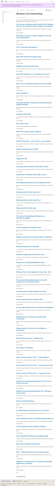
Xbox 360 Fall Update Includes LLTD (28, 444)
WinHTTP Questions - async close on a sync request (33, 141)
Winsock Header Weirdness (25, 401)
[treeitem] (7, 14)
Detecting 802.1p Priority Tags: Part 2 (28, 200)
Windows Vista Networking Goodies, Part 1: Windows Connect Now (33, 392)
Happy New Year (21, 159)
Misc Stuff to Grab (22, 124)
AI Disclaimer (3, 483)
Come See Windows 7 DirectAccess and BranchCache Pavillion (34, 103)
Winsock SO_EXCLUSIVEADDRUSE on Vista (30, 262)
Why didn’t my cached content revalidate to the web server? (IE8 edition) (33, 37)
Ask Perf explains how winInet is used (28, 227)
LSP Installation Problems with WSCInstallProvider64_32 (34, 418)
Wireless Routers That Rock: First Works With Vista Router (31, 318)
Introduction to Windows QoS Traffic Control (31, 174)
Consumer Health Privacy (31, 483)
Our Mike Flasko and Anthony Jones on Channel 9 (32, 410)
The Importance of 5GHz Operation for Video (31, 291)
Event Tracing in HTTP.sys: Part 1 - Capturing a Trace (33, 373)
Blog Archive (22, 10)
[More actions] (53, 10)
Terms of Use (39, 483)
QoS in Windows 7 (22, 93)
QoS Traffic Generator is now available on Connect (33, 74)
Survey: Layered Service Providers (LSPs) (29, 299)
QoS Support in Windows (24, 348)
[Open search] (50, 1)
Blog (14, 483)
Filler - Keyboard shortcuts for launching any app (32, 452)
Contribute (19, 483)
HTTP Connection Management (26, 47)
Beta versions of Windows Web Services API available (33, 84)
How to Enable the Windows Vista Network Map (32, 436)
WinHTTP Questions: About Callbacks (28, 132)
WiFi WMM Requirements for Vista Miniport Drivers (33, 183)
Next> (17, 472)
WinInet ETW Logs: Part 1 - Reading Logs (29, 338)
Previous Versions (9, 483)
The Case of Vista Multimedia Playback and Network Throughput (30, 217)
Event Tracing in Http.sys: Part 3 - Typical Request (32, 357)
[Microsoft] (2, 1)
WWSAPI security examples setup (27, 66)
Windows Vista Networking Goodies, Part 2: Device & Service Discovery (33, 382)
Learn (17, 10)
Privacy (23, 483)
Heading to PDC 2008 (23, 114)
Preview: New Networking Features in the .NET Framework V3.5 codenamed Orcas (31, 281)
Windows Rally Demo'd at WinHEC (27, 246)
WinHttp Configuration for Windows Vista (30, 254)
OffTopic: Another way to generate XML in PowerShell (34, 237)
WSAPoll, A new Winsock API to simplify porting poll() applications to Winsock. (34, 462)
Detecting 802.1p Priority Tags (26, 208)
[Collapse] (13, 9)
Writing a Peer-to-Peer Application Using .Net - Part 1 (34, 272)
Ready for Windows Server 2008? (27, 149)
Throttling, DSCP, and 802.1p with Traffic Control (32, 166)
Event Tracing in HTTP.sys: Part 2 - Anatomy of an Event (34, 365)
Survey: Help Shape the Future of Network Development (34, 307)
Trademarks (45, 483)
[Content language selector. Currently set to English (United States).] (6, 481)
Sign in (52, 1)
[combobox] (7, 11)
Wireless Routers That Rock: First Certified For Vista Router (31, 329)
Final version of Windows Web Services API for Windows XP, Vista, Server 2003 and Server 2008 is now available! (35, 25)
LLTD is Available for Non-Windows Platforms (31, 426)
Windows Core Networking (30, 10)
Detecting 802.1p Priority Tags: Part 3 (28, 192)
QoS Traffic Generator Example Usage (28, 57)
